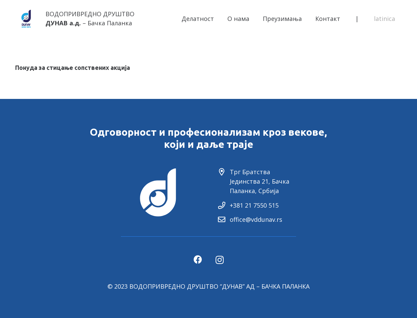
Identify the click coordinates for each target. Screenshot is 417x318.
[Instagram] (220, 260)
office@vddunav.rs (256, 219)
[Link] (26, 19)
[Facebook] (198, 259)
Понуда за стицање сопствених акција (72, 67)
